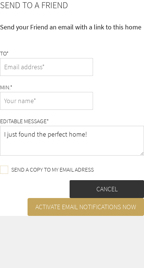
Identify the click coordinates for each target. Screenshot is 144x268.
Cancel (107, 189)
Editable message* (24, 121)
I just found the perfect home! (72, 141)
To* (4, 53)
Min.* (6, 87)
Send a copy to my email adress (47, 170)
